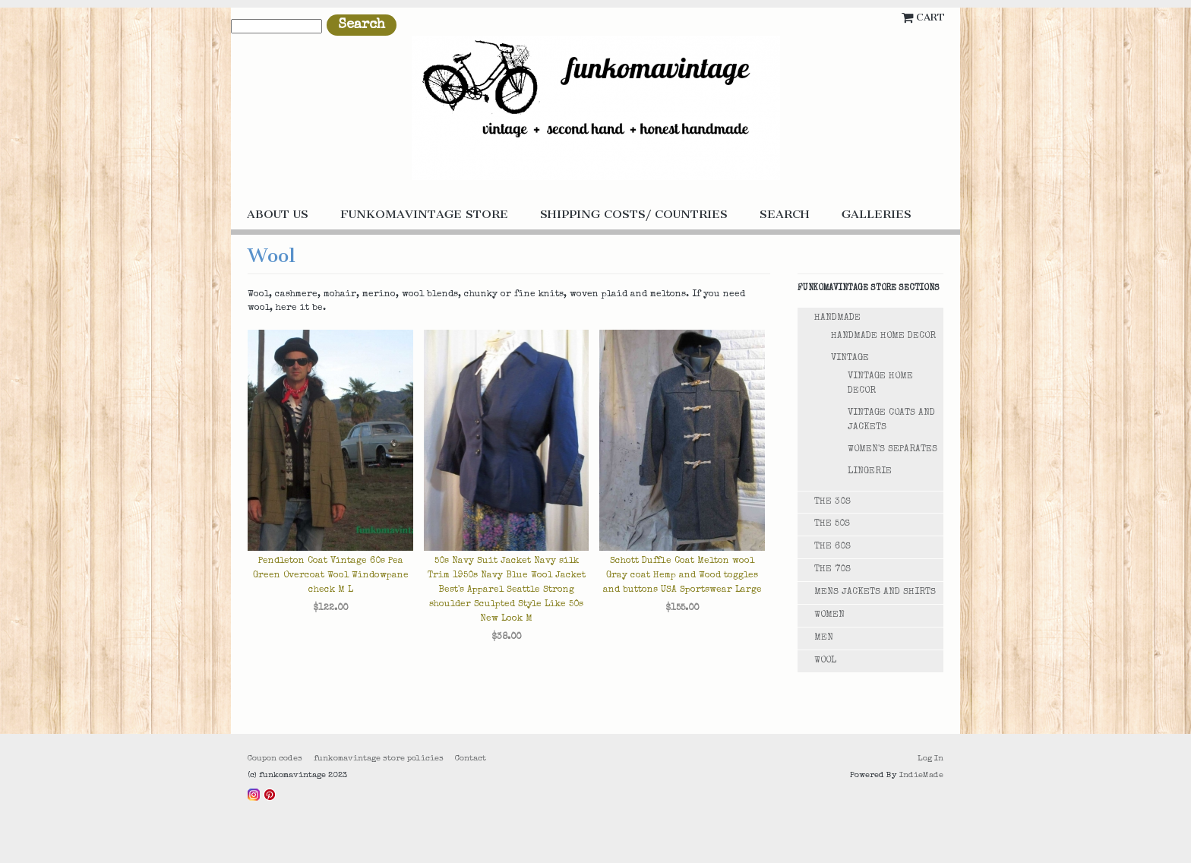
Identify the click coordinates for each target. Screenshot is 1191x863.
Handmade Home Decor (883, 336)
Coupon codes (275, 758)
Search (785, 214)
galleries (876, 214)
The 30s (832, 502)
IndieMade (921, 775)
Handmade (837, 318)
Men (823, 638)
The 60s (832, 547)
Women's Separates (892, 449)
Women (829, 615)
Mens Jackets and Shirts (875, 592)
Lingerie (870, 471)
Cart (930, 17)
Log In (930, 758)
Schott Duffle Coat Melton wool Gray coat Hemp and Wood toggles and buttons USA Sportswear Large (682, 576)
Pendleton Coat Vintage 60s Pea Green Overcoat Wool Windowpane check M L (331, 576)
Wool (825, 660)
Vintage (850, 358)
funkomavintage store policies (379, 758)
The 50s (832, 524)
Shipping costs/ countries (634, 214)
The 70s (832, 569)
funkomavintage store (424, 214)
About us (277, 214)
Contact (470, 758)
